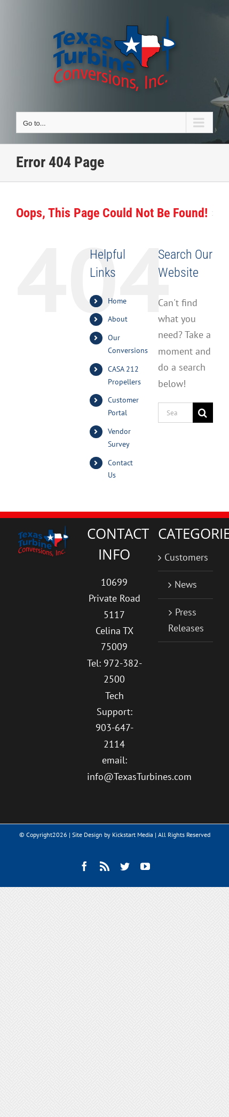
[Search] (203, 413)
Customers (186, 557)
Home (117, 301)
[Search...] (175, 413)
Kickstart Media (132, 835)
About (118, 319)
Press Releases (186, 620)
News (186, 584)
